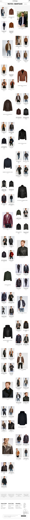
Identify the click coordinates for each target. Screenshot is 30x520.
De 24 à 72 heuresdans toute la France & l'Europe (4, 496)
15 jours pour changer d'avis (18, 495)
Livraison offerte (4, 494)
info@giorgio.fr (26, 495)
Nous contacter (3, 508)
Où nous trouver (3, 507)
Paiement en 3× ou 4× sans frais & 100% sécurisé (11, 496)
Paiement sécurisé (11, 494)
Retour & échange (19, 494)
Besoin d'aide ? (26, 494)
